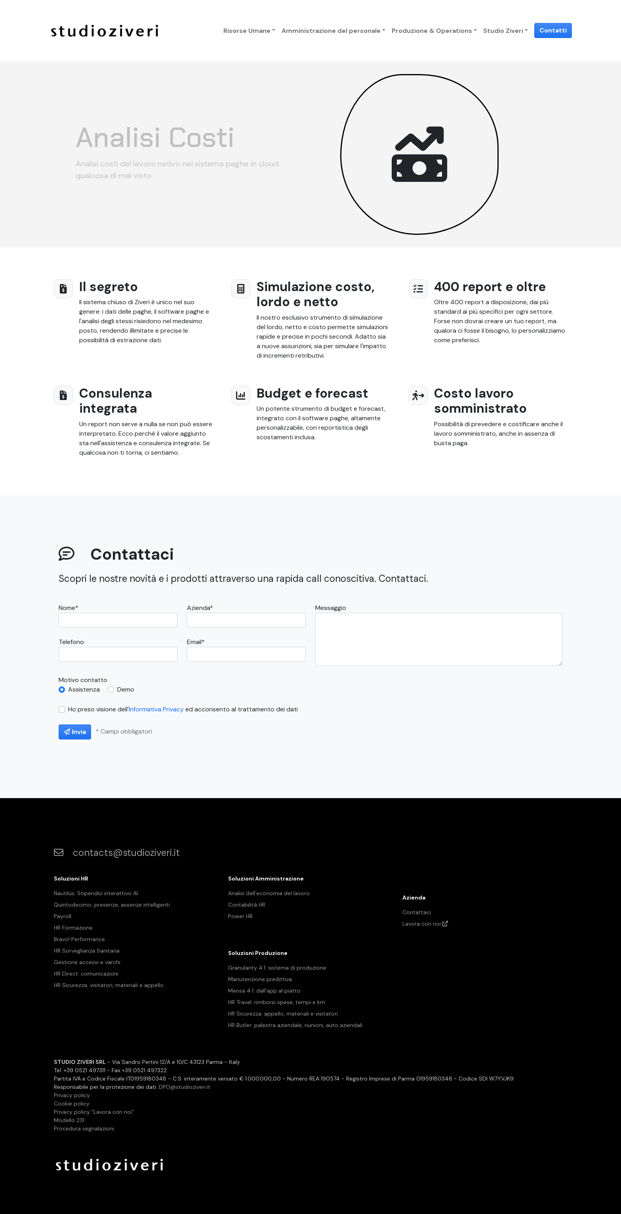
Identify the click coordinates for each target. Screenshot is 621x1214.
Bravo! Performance (79, 939)
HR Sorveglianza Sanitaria (87, 950)
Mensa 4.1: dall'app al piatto (264, 990)
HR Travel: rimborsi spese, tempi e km (276, 1002)
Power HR (240, 916)
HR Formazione (73, 927)
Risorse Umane (246, 31)
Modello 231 (69, 1120)
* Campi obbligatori (124, 731)
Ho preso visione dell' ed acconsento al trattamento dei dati (183, 709)
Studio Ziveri (503, 31)
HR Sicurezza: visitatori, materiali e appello (109, 985)
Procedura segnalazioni (84, 1128)
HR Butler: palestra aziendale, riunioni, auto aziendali (295, 1025)
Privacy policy (72, 1095)
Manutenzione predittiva (260, 979)
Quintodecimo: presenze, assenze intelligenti (112, 904)
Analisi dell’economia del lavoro (269, 893)
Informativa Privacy (156, 709)
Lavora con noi (425, 923)
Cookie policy (72, 1103)
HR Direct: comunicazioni (86, 973)
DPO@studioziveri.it (184, 1086)
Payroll (62, 916)
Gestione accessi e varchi (87, 962)
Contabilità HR (246, 904)
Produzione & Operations (432, 31)
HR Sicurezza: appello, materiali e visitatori (283, 1013)
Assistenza (84, 689)
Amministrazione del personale (331, 31)
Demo (125, 689)
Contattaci (416, 912)
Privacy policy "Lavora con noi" (94, 1111)
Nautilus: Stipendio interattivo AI (96, 893)
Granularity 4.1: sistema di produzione (277, 967)
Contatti (553, 30)
